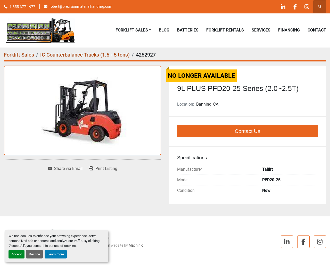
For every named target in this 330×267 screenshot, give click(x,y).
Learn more (55, 254)
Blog (164, 30)
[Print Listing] (103, 169)
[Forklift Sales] (19, 55)
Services (261, 30)
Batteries (188, 30)
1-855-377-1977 (22, 7)
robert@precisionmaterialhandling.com (81, 6)
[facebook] (293, 6)
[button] (133, 30)
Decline (34, 254)
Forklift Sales (132, 30)
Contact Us (247, 131)
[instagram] (306, 6)
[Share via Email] (65, 169)
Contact (317, 30)
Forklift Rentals (225, 30)
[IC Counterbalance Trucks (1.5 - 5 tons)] (85, 55)
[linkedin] (280, 6)
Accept (16, 254)
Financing (289, 30)
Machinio (136, 245)
